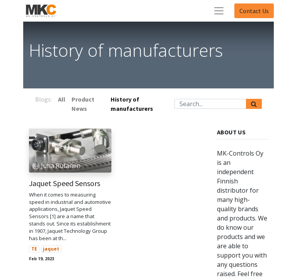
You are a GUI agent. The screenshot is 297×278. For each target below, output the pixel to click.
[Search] (254, 104)
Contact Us (254, 11)
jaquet (51, 249)
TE (34, 249)
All (61, 99)
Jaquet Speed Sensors (64, 183)
